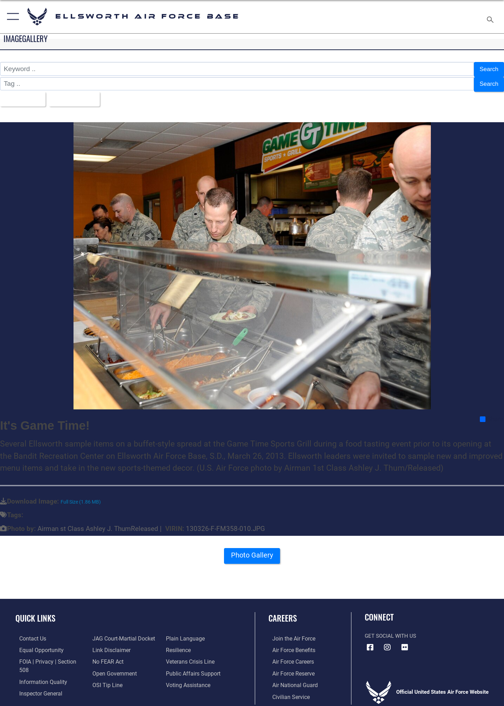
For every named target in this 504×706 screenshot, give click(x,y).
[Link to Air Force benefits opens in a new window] (289, 646)
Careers (282, 614)
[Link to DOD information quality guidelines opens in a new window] (37, 668)
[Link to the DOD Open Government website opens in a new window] (112, 668)
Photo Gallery (252, 553)
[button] (11, 16)
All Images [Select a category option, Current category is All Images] (22, 95)
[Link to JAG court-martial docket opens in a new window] (121, 634)
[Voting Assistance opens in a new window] (188, 680)
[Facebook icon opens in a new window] (370, 643)
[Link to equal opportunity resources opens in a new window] (36, 646)
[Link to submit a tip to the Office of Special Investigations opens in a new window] (105, 680)
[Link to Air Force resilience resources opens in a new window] (179, 646)
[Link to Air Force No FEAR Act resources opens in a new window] (106, 657)
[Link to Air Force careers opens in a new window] (288, 657)
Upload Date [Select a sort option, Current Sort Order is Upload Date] (78, 95)
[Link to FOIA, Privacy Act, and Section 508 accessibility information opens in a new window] (47, 657)
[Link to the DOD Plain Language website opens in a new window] (184, 634)
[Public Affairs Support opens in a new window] (192, 668)
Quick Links (35, 614)
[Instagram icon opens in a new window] (387, 643)
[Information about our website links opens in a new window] (109, 646)
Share (491, 415)
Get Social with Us (390, 632)
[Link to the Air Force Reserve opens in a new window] (289, 668)
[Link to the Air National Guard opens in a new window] (290, 680)
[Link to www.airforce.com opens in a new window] (289, 634)
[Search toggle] (491, 16)
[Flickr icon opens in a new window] (404, 643)
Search (487, 68)
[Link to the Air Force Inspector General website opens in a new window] (36, 680)
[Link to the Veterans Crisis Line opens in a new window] (190, 657)
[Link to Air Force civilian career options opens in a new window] (286, 691)
